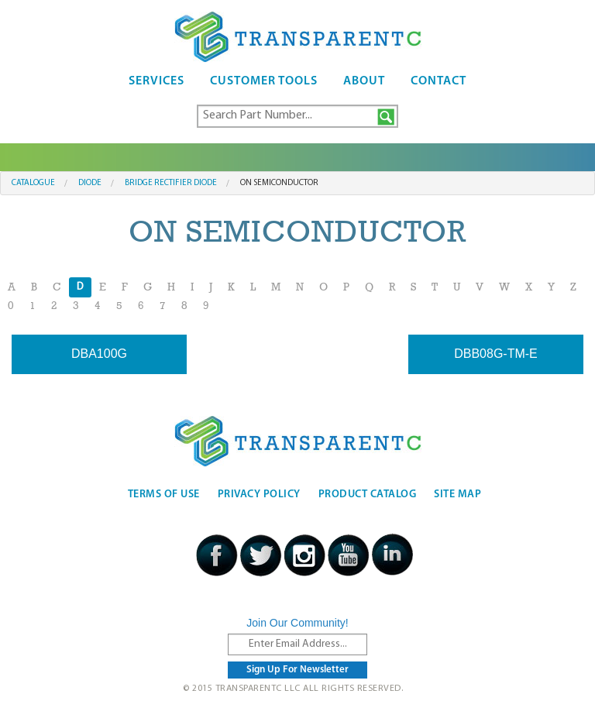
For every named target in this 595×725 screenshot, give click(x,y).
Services (156, 81)
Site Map (457, 494)
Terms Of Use (164, 494)
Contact (438, 81)
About (364, 81)
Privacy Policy (259, 494)
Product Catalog (367, 494)
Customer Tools (264, 81)
